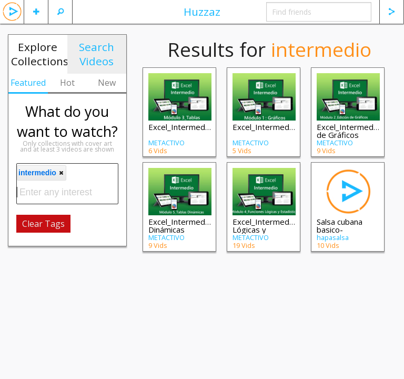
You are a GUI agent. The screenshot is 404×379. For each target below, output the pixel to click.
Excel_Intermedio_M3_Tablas (201, 127)
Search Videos (96, 53)
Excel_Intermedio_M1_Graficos (289, 127)
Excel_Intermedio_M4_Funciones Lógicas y (291, 225)
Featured (28, 82)
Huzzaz (202, 11)
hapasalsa (333, 237)
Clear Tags (43, 224)
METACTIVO (166, 142)
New (107, 82)
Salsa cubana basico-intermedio (339, 229)
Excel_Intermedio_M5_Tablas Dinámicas (201, 225)
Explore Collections (39, 53)
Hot (67, 82)
